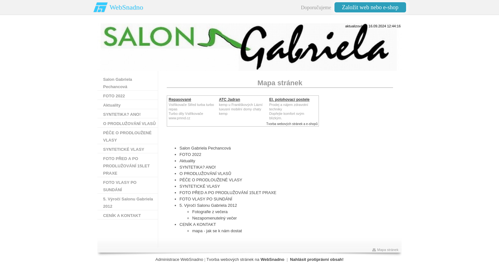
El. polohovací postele (289, 99)
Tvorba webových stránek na (246, 259)
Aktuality (187, 160)
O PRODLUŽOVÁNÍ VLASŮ (205, 173)
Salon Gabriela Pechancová (205, 148)
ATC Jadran (229, 99)
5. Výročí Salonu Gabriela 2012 (208, 205)
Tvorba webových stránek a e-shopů (292, 124)
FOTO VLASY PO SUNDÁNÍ (205, 199)
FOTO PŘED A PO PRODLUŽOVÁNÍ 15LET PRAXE (227, 192)
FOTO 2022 (190, 154)
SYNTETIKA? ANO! (197, 167)
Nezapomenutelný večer (214, 218)
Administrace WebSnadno (179, 259)
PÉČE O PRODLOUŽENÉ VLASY (210, 180)
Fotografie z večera (210, 211)
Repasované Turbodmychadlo (184, 101)
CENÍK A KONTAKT (197, 224)
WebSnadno (126, 7)
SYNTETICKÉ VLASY (199, 186)
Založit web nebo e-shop (370, 7)
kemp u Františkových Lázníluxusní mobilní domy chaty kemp (241, 109)
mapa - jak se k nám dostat (217, 230)
